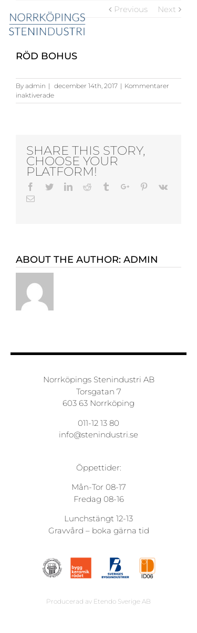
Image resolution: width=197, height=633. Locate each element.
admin (35, 86)
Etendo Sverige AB (122, 601)
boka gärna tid (120, 530)
